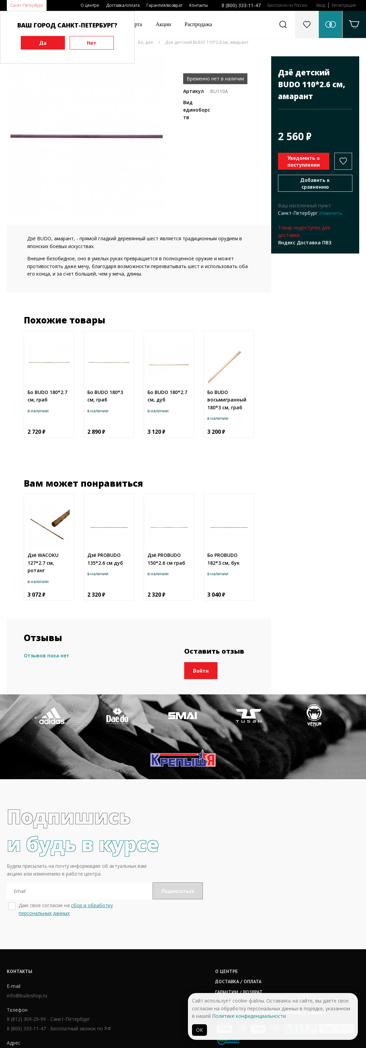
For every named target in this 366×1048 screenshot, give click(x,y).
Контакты (198, 5)
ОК (199, 1030)
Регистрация (344, 5)
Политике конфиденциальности (249, 1016)
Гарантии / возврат (171, 959)
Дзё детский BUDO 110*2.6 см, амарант (207, 42)
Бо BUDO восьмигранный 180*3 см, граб (226, 400)
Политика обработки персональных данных (204, 979)
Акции (163, 24)
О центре (90, 5)
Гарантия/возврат (164, 5)
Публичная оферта (171, 969)
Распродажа (198, 24)
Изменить (330, 213)
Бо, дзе (145, 42)
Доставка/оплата (123, 5)
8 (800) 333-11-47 (241, 5)
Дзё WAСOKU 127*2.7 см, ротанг (43, 563)
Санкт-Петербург (26, 5)
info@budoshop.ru (27, 963)
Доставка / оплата (171, 948)
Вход (320, 5)
